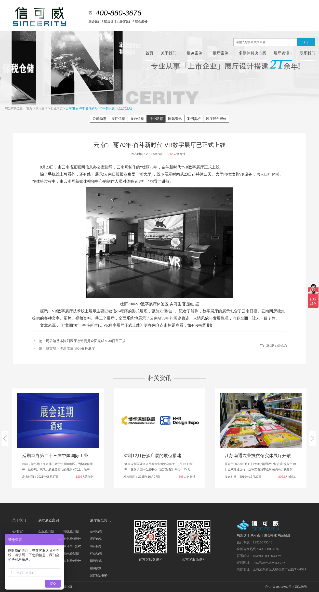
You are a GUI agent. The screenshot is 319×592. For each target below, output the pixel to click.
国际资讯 (175, 119)
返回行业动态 (276, 345)
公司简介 (18, 531)
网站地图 (301, 587)
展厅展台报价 (216, 119)
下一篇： (63, 348)
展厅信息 (118, 119)
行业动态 (57, 108)
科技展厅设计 (72, 531)
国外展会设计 (72, 553)
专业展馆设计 (72, 539)
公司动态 (99, 119)
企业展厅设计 (47, 531)
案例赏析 (194, 119)
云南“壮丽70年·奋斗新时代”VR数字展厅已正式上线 (99, 108)
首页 (29, 108)
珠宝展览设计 (72, 561)
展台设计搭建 (72, 546)
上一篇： (79, 341)
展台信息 (137, 119)
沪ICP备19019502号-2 (279, 587)
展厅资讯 (42, 108)
